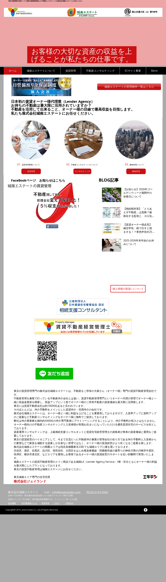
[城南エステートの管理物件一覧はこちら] (129, 86)
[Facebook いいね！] (23, 226)
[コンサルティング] (82, 171)
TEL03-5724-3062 (97, 492)
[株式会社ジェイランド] (30, 481)
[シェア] (52, 226)
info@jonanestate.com (66, 492)
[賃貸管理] (31, 171)
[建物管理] (136, 171)
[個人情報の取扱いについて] (128, 288)
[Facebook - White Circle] (145, 510)
